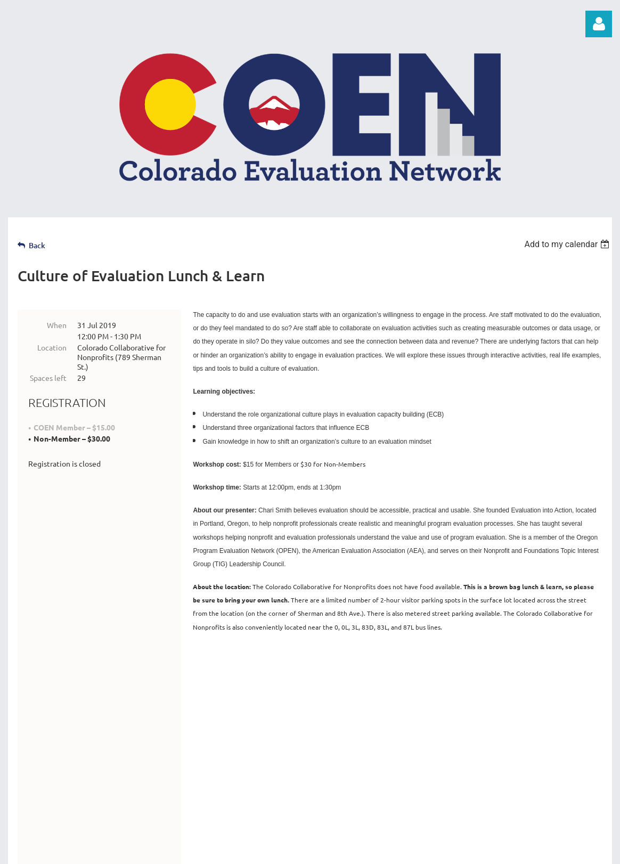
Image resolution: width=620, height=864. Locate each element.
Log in (598, 24)
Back (37, 245)
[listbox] (568, 244)
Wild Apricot (485, 850)
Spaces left (48, 377)
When (57, 325)
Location (52, 347)
